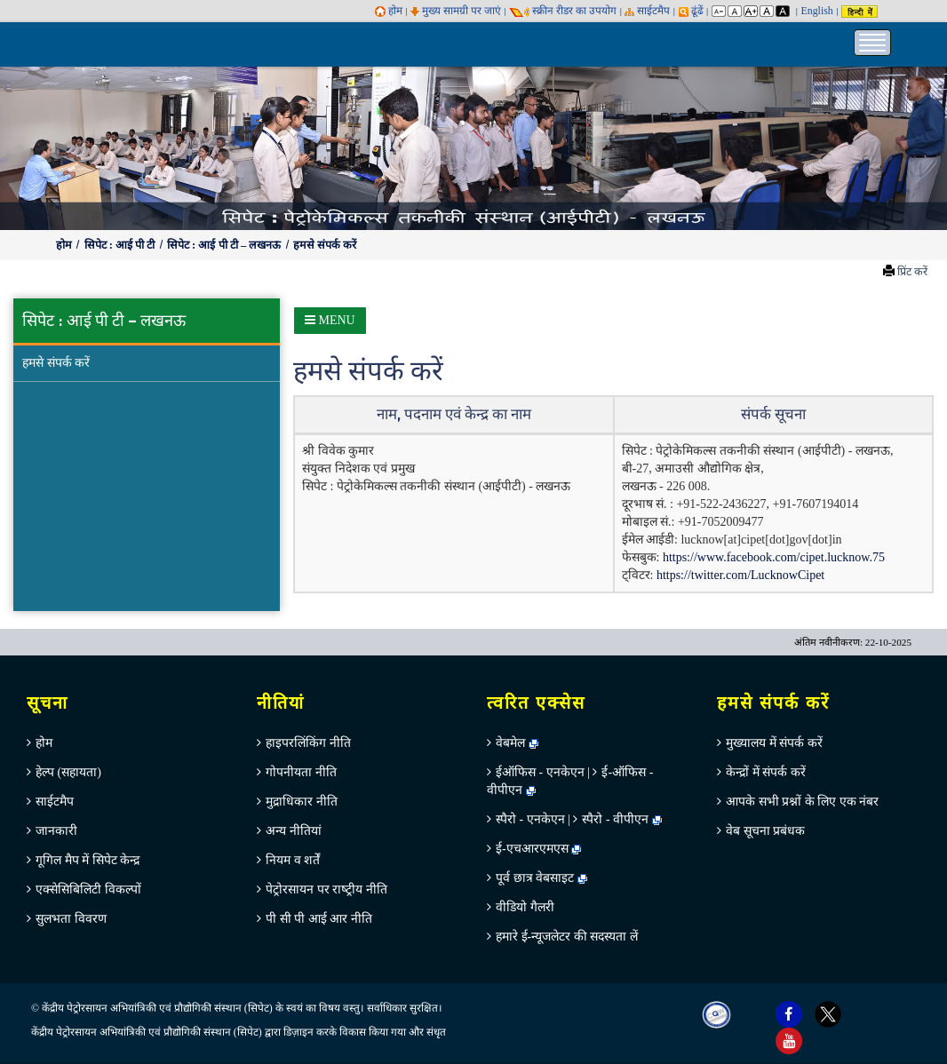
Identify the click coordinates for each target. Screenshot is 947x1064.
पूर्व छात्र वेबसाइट (541, 878)
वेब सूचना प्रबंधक (765, 831)
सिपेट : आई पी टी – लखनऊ (225, 245)
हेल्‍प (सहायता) (68, 772)
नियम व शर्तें (293, 860)
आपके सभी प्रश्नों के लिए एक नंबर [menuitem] (802, 801)
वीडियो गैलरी (525, 907)
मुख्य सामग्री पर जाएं (455, 10)
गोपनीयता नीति (301, 772)
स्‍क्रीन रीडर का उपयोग (563, 10)
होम (388, 10)
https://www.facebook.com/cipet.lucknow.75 (774, 557)
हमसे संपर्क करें (324, 245)
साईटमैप (647, 10)
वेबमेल (517, 743)
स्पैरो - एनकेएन (530, 819)
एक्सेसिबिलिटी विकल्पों (88, 889)
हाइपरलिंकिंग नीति (308, 743)
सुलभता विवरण (71, 918)
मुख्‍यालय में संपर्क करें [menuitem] (774, 743)
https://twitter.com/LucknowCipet (740, 575)
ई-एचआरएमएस (538, 848)
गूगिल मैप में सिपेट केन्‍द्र (87, 860)
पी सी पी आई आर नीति (319, 918)
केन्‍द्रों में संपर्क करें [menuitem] (766, 772)
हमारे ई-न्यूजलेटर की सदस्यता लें (567, 936)
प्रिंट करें (912, 272)
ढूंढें (691, 10)
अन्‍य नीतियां (294, 831)
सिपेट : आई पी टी (121, 245)
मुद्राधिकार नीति (302, 801)
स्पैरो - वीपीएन (615, 819)
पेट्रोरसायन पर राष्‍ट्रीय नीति (326, 889)
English (816, 10)
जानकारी (56, 831)
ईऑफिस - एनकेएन (540, 772)
